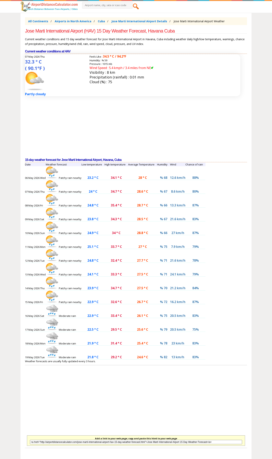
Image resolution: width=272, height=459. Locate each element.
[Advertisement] (136, 127)
